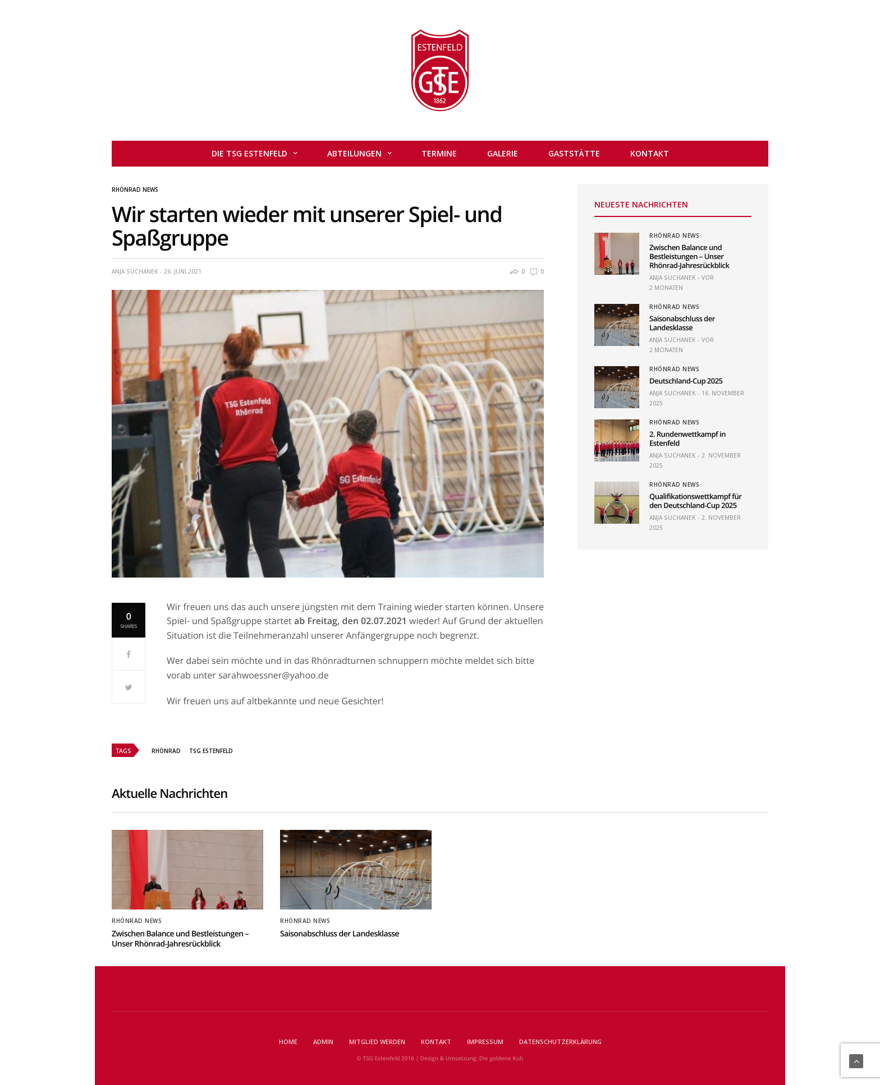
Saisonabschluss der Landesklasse (682, 323)
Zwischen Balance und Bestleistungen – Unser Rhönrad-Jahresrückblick (689, 256)
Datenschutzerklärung (560, 1041)
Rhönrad (166, 751)
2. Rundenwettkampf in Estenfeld (687, 438)
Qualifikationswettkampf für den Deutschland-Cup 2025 (695, 500)
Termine (439, 153)
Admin (323, 1041)
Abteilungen (354, 153)
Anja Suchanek (135, 271)
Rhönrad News (135, 189)
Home (288, 1041)
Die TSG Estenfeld (249, 153)
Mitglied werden (377, 1041)
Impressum (485, 1041)
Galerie (502, 153)
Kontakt (649, 153)
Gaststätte (574, 153)
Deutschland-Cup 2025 (685, 381)
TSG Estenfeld (211, 751)
